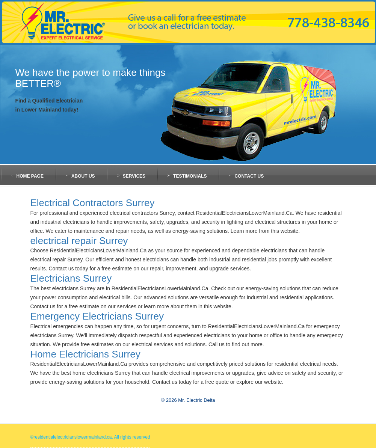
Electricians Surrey (71, 278)
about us (83, 176)
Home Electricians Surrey (85, 354)
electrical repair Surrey (79, 240)
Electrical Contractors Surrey (92, 202)
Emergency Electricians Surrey (97, 316)
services (134, 176)
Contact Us (249, 176)
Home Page (30, 176)
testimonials (190, 176)
